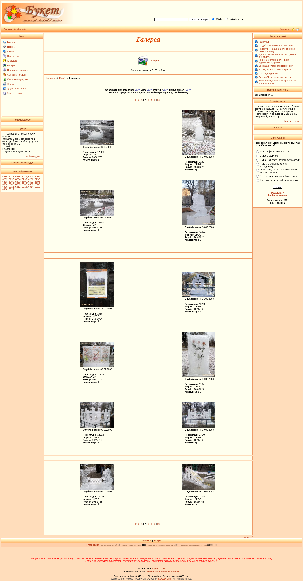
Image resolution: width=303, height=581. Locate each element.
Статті (10, 51)
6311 (11, 186)
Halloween (264, 41)
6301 (24, 181)
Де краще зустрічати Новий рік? (276, 66)
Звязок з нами (14, 93)
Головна (11, 42)
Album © (248, 537)
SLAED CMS (165, 578)
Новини (11, 46)
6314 (30, 186)
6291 (37, 176)
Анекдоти (12, 60)
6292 (4, 179)
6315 (37, 186)
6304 (4, 184)
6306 (17, 184)
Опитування (13, 56)
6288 (17, 176)
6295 (24, 179)
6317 (11, 189)
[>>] (159, 100)
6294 (17, 179)
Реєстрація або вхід (14, 29)
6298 (4, 181)
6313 (24, 186)
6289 (24, 176)
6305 (11, 184)
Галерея (11, 65)
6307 (24, 184)
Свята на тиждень (17, 74)
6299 (11, 181)
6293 (11, 179)
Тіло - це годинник (268, 73)
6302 (30, 181)
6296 (30, 179)
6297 (37, 179)
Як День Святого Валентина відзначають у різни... (274, 61)
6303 (37, 181)
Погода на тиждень (17, 70)
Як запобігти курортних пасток (275, 77)
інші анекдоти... (33, 156)
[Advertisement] (226, 8)
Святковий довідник (18, 79)
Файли (10, 84)
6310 (4, 186)
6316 (4, 189)
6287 (11, 176)
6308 (30, 184)
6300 (17, 181)
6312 (17, 186)
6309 (37, 184)
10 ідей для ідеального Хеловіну (276, 45)
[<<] (137, 100)
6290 (30, 176)
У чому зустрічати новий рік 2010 (276, 69)
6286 (4, 176)
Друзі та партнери (16, 88)
